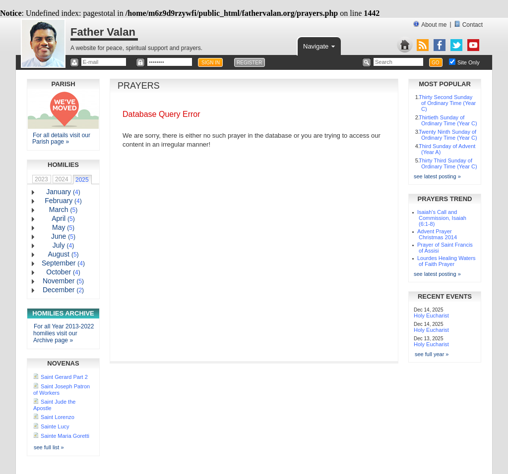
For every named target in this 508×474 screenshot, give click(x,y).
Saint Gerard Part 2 (64, 377)
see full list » (49, 447)
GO (436, 62)
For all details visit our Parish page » (61, 138)
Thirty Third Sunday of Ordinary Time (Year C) (448, 163)
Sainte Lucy (55, 426)
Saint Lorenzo (57, 417)
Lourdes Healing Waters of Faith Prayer (446, 261)
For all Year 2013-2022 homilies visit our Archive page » (63, 333)
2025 (82, 179)
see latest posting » (437, 176)
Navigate (319, 46)
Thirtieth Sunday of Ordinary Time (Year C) (448, 120)
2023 (41, 179)
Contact (468, 24)
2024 (61, 179)
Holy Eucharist (431, 315)
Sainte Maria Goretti (65, 436)
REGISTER (249, 62)
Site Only (468, 62)
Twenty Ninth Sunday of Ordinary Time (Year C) (448, 135)
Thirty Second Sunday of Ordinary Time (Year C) (447, 103)
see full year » (431, 354)
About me (429, 24)
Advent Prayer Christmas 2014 (437, 234)
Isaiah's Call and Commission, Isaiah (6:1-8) (441, 218)
